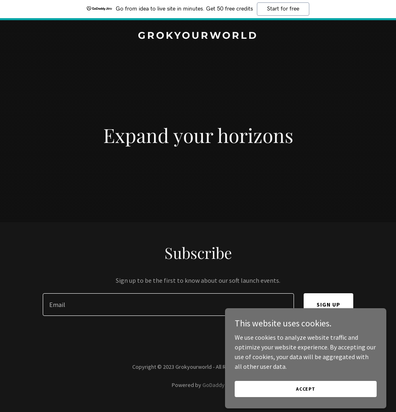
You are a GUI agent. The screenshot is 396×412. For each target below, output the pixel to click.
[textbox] (168, 304)
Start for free (283, 9)
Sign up (328, 304)
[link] (198, 36)
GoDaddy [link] (213, 385)
